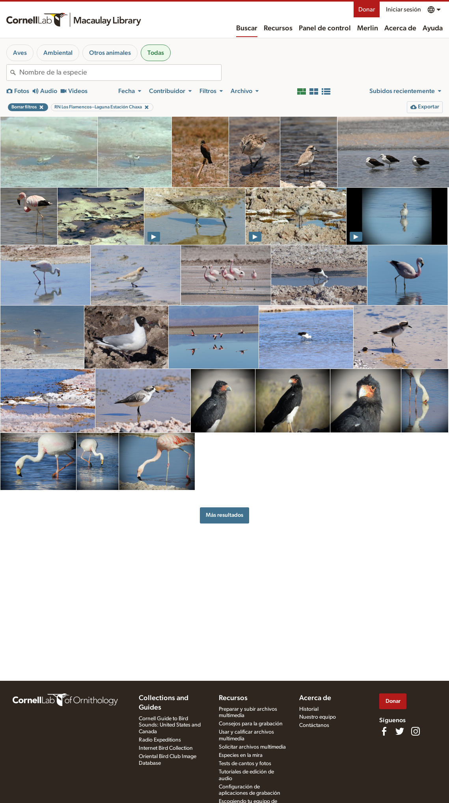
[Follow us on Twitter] (399, 731)
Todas (155, 53)
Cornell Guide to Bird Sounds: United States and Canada (170, 725)
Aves (20, 53)
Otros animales (110, 53)
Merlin (367, 28)
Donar (366, 9)
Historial (309, 709)
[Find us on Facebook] (384, 731)
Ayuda (433, 28)
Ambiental (58, 53)
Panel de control (325, 28)
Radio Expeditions (160, 740)
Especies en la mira (241, 755)
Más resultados (224, 515)
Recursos (278, 28)
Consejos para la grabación (251, 724)
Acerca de (400, 28)
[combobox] (120, 72)
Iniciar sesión (403, 9)
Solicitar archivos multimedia (252, 747)
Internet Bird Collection (166, 748)
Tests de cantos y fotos (245, 763)
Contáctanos (314, 725)
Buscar (246, 28)
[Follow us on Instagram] (415, 731)
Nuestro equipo (317, 717)
